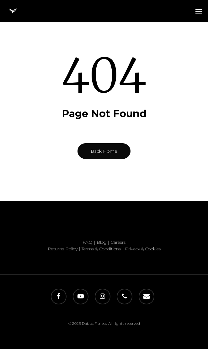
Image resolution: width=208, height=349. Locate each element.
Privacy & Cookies (143, 249)
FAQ (88, 242)
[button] (198, 11)
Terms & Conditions (101, 249)
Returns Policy (62, 249)
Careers (117, 242)
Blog (101, 242)
